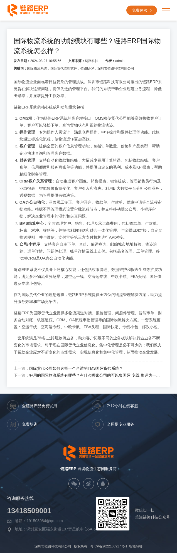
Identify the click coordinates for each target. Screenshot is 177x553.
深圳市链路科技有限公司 (53, 546)
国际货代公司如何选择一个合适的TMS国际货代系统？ (76, 368)
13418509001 (29, 511)
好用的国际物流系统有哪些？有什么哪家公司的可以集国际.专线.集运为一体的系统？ (102, 375)
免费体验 (142, 11)
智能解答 (135, 546)
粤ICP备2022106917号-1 (108, 546)
